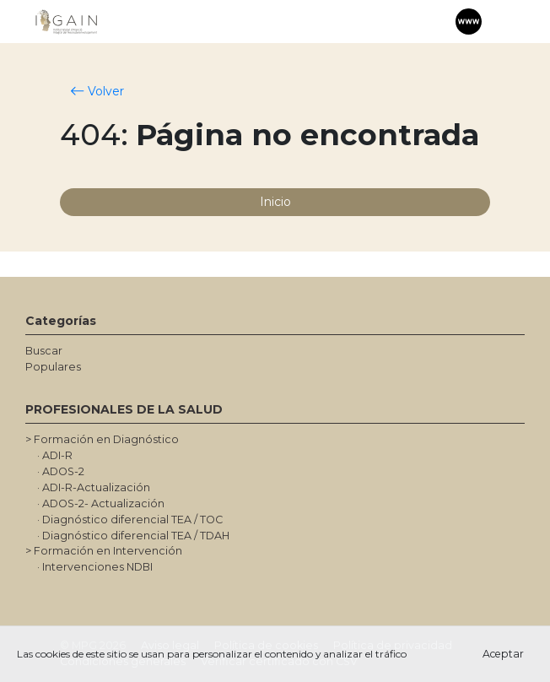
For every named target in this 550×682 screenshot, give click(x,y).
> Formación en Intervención (103, 550)
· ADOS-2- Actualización (100, 503)
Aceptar (503, 653)
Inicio (275, 201)
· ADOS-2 (60, 471)
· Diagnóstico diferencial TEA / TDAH (133, 535)
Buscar (43, 350)
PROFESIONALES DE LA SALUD (124, 409)
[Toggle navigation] (503, 22)
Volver (97, 91)
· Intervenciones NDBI (95, 566)
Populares (53, 366)
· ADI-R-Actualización (93, 487)
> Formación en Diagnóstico (102, 439)
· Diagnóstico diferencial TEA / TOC (130, 519)
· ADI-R (55, 455)
